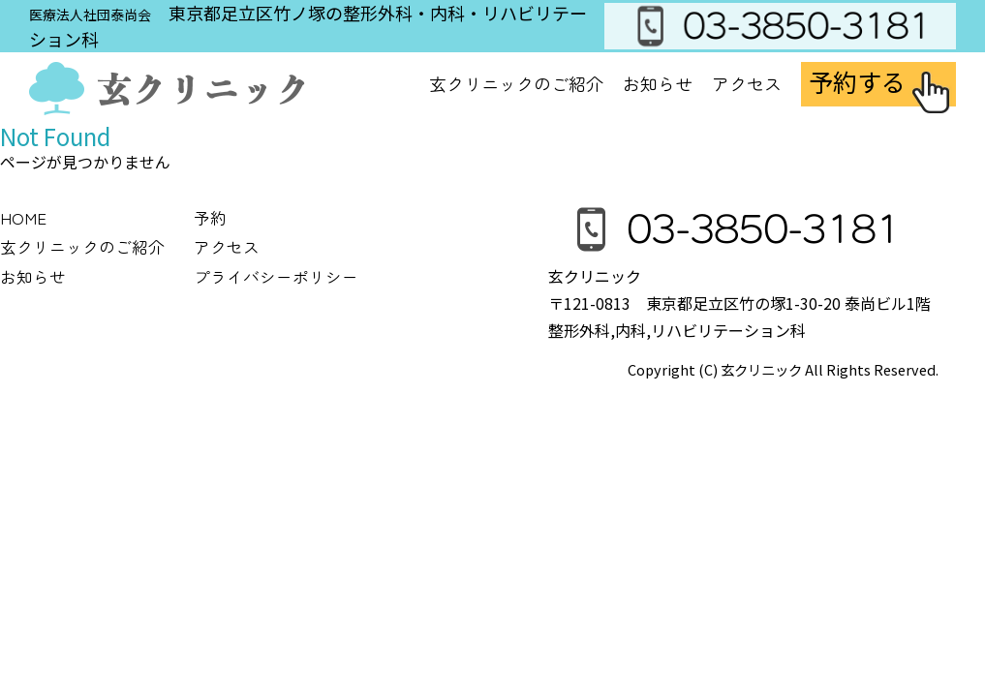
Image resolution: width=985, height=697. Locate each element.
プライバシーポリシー (276, 276)
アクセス (747, 83)
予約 (210, 217)
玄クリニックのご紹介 (82, 246)
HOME (23, 217)
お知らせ (658, 83)
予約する (857, 81)
